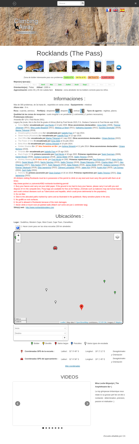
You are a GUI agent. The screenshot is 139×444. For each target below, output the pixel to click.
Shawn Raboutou (87, 162)
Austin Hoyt (101, 168)
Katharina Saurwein (84, 128)
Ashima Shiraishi (52, 144)
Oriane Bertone (108, 138)
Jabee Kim (85, 168)
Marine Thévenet (22, 130)
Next (87, 404)
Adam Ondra (117, 159)
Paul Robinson (99, 159)
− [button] (18, 240)
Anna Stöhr (102, 125)
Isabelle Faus (66, 133)
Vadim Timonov (80, 157)
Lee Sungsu (118, 168)
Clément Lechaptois (66, 168)
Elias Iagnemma (44, 168)
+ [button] (18, 235)
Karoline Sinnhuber (107, 128)
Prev (17, 404)
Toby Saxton (36, 165)
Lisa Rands (49, 125)
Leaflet (62, 322)
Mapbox (119, 322)
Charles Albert (107, 162)
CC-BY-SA (103, 322)
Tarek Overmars (108, 154)
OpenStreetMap (82, 322)
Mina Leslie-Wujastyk (39, 128)
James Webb (61, 157)
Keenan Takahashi (23, 168)
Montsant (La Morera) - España (108, 42)
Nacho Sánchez (47, 162)
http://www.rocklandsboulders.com (40, 207)
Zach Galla (26, 170)
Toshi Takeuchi (54, 165)
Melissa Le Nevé (62, 128)
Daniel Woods (21, 157)
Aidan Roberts (73, 165)
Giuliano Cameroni (41, 157)
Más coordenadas (72, 367)
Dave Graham (55, 173)
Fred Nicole (59, 154)
